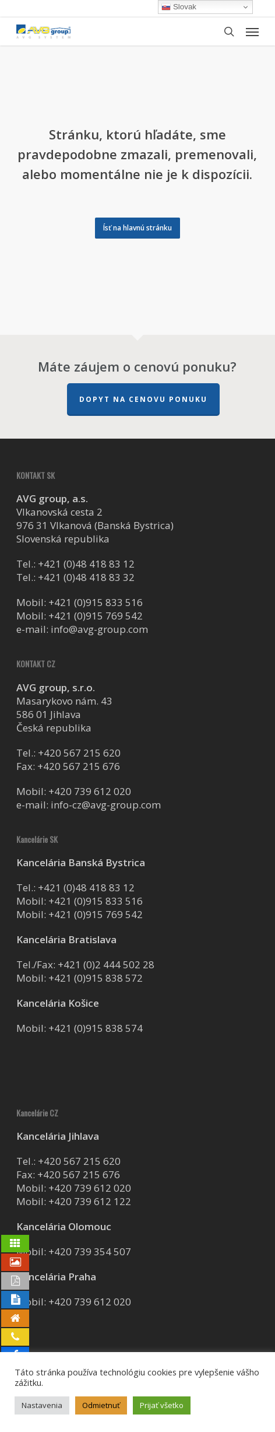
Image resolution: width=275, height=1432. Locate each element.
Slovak (178, 7)
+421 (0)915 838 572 (95, 978)
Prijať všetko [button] (162, 1405)
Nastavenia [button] (42, 1405)
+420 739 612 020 (89, 791)
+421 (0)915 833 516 (95, 602)
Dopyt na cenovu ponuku (143, 399)
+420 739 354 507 (89, 1251)
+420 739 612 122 (89, 1201)
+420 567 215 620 (79, 752)
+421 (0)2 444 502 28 (106, 964)
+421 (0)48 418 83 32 (86, 577)
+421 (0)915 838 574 (95, 1028)
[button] (252, 31)
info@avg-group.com (99, 629)
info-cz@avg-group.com (106, 804)
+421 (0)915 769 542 (95, 615)
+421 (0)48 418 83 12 (86, 563)
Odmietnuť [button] (101, 1405)
